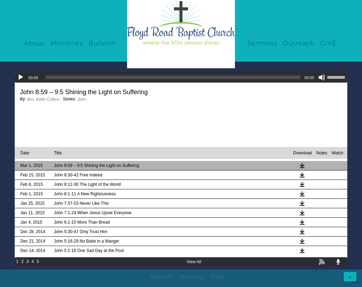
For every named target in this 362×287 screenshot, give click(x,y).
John (81, 99)
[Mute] (321, 77)
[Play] (20, 77)
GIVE (328, 43)
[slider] (173, 77)
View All (194, 261)
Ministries (66, 43)
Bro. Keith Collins (43, 99)
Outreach (299, 43)
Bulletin (102, 43)
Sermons (262, 43)
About (34, 43)
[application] (181, 77)
